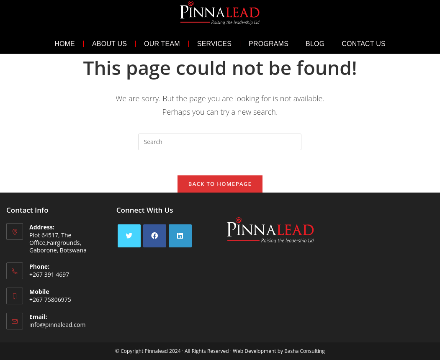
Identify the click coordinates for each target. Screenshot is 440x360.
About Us (109, 43)
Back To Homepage (220, 184)
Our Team (162, 43)
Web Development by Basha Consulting (279, 351)
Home (64, 43)
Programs (268, 43)
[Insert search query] (219, 142)
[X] (129, 235)
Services (214, 43)
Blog (315, 43)
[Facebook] (154, 235)
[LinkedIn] (180, 235)
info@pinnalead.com (57, 325)
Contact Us (364, 43)
